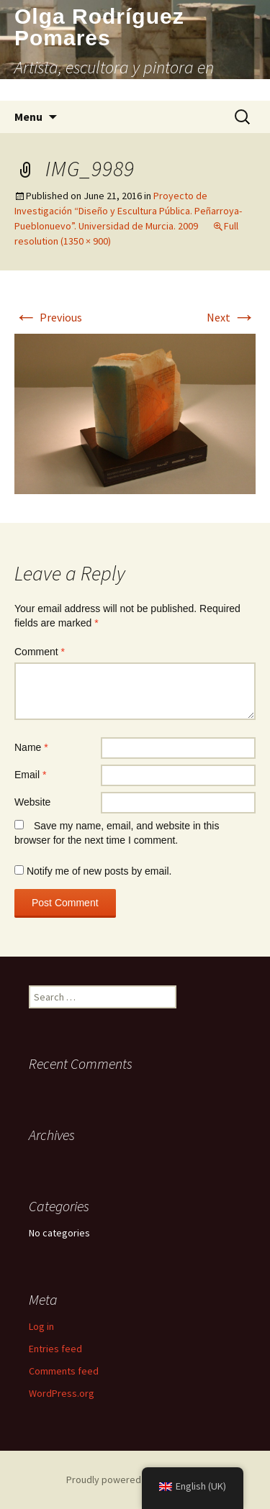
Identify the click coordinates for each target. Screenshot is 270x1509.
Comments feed (64, 1370)
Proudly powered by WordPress (135, 1479)
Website (32, 802)
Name (31, 747)
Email (30, 774)
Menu (28, 116)
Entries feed (55, 1348)
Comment (39, 651)
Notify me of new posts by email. (99, 871)
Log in (41, 1326)
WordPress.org (61, 1393)
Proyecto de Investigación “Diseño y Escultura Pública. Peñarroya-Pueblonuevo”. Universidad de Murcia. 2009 (128, 210)
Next (231, 317)
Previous (48, 317)
